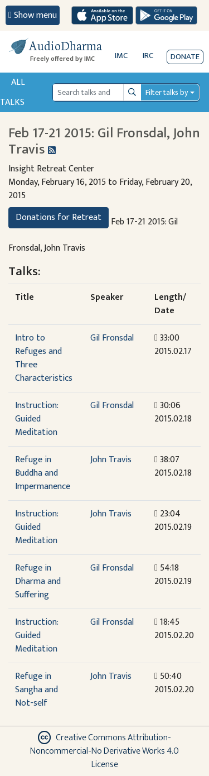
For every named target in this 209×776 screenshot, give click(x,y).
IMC (121, 56)
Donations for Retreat (58, 217)
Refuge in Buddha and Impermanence (42, 473)
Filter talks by (166, 92)
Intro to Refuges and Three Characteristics (43, 358)
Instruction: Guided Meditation (36, 419)
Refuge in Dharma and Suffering (38, 581)
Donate (185, 57)
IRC (148, 56)
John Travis (111, 459)
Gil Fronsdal (112, 338)
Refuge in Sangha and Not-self (36, 690)
